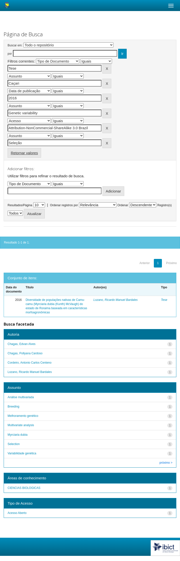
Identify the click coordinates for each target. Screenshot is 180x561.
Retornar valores (24, 153)
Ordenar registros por (64, 205)
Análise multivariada (21, 397)
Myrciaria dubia (17, 434)
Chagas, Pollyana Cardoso (25, 353)
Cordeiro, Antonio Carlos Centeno (29, 362)
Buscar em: (15, 45)
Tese (164, 300)
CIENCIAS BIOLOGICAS (24, 488)
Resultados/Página (20, 205)
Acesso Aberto (17, 513)
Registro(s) (164, 205)
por (10, 53)
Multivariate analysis (21, 425)
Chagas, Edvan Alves (21, 344)
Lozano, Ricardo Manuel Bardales (115, 300)
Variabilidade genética (22, 453)
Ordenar (122, 205)
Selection (14, 444)
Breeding (13, 406)
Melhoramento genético (23, 416)
